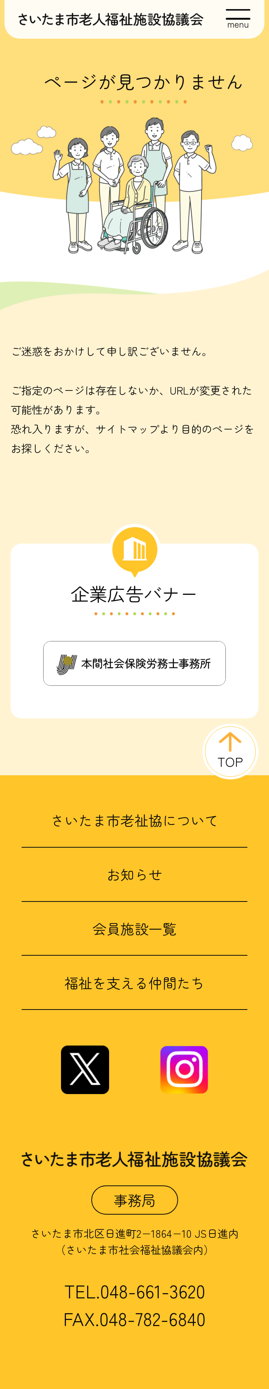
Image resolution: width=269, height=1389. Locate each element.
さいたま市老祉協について (134, 820)
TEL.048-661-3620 (134, 1291)
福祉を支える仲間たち (134, 982)
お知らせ (134, 874)
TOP (230, 761)
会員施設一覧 (134, 928)
